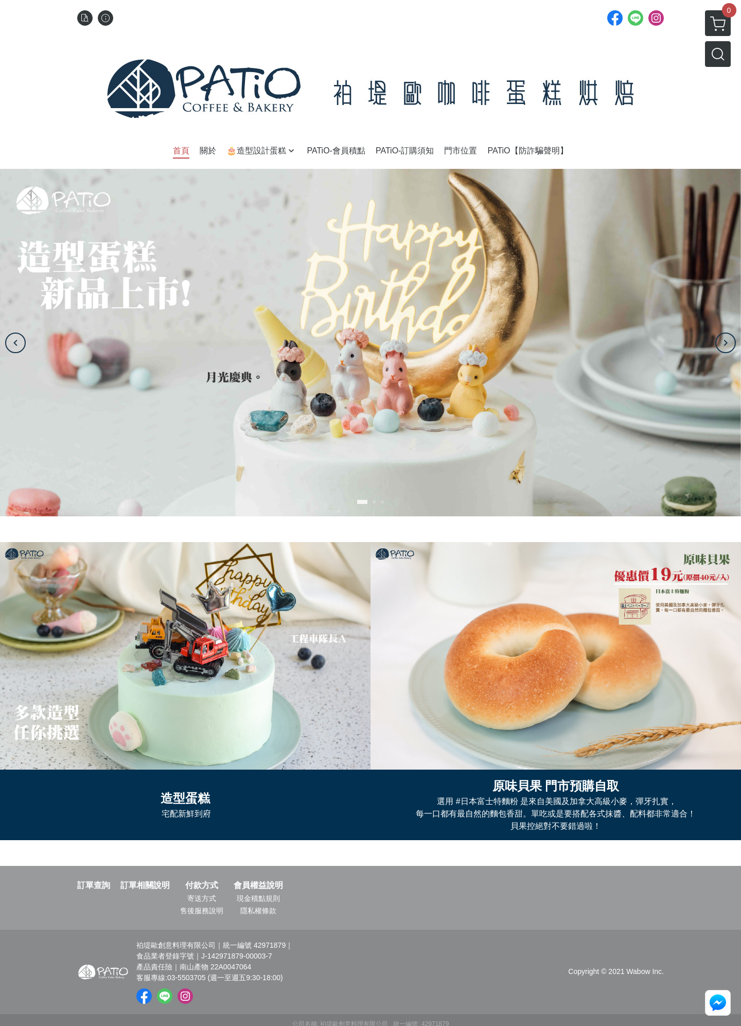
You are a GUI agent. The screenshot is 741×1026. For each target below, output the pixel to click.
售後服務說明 (201, 910)
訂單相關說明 (145, 885)
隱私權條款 (258, 910)
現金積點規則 (258, 898)
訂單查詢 (93, 885)
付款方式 (201, 885)
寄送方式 (201, 898)
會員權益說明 (258, 885)
